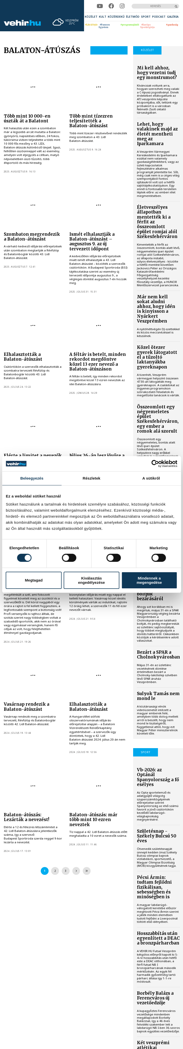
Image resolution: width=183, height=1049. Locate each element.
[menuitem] (91, 16)
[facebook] (111, 6)
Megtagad (34, 580)
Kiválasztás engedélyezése (91, 580)
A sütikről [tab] (151, 478)
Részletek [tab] (91, 478)
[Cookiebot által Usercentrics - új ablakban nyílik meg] (155, 463)
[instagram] (122, 6)
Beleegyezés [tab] (31, 478)
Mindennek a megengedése (149, 580)
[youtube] (100, 6)
